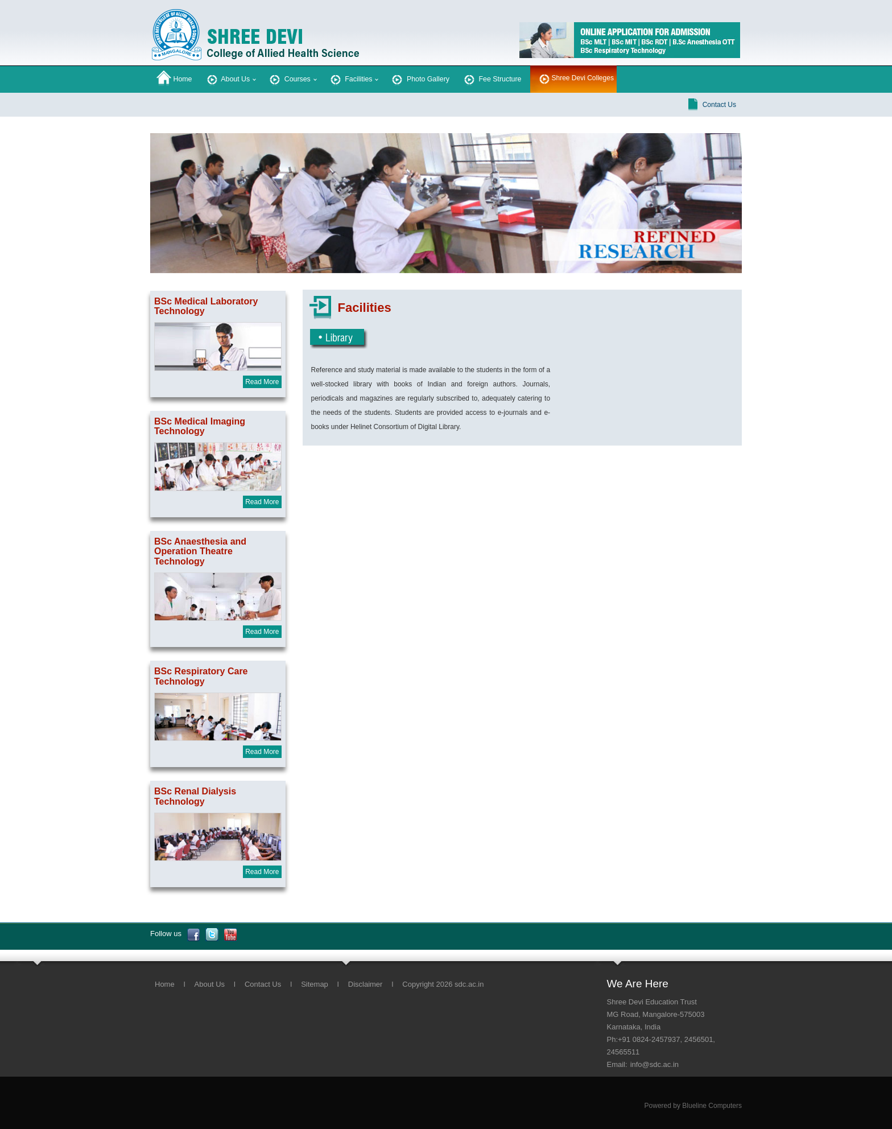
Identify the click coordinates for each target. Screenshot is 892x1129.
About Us (227, 78)
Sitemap (314, 984)
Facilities (350, 78)
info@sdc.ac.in (654, 1064)
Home (174, 78)
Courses (289, 78)
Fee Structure (492, 78)
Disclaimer (365, 984)
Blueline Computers (712, 1106)
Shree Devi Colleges (583, 78)
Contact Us (719, 105)
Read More (262, 382)
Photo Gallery (419, 78)
